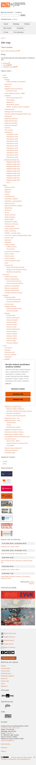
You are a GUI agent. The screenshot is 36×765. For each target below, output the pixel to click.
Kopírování (8, 240)
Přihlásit (14, 19)
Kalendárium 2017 (12, 152)
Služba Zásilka (9, 219)
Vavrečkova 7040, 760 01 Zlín (10, 728)
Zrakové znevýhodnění (12, 279)
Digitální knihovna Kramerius (14, 88)
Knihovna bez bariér (11, 276)
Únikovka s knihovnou (11, 224)
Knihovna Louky (12, 327)
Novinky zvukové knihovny (15, 283)
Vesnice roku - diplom (13, 441)
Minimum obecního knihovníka (16, 415)
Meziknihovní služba (11, 221)
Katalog (16, 24)
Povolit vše (18, 399)
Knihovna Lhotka (12, 324)
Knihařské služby (10, 452)
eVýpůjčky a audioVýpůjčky (13, 201)
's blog (5, 65)
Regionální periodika (11, 123)
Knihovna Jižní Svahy (13, 317)
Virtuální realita (9, 226)
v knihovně (9, 12)
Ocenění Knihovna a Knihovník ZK (17, 443)
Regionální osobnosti (11, 118)
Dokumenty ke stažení (14, 427)
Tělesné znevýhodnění (11, 288)
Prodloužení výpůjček (11, 198)
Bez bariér (7, 28)
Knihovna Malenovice (13, 329)
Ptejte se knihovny (10, 231)
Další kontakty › (6, 744)
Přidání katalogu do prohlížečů (16, 81)
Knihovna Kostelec (12, 320)
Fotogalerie (8, 357)
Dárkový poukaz (10, 203)
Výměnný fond (11, 422)
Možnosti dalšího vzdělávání (15, 409)
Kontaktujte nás (25, 759)
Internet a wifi (9, 237)
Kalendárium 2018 (12, 150)
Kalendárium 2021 (12, 143)
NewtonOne (10, 102)
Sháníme (7, 127)
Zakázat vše (18, 394)
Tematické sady (9, 109)
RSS (18, 759)
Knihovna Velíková (12, 343)
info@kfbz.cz (10, 733)
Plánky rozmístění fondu (14, 308)
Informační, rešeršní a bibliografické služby (18, 235)
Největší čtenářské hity (12, 159)
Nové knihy (8, 84)
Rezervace (8, 210)
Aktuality (7, 350)
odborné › (32, 583)
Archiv (9, 182)
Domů (3, 38)
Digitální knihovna (9, 637)
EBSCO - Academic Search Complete (18, 107)
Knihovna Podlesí (12, 333)
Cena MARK (10, 445)
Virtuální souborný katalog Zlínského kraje (18, 114)
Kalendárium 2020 (12, 145)
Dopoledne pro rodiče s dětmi (10, 546)
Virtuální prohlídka (12, 310)
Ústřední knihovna (10, 306)
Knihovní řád (9, 265)
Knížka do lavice (12, 246)
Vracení (7, 194)
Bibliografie (8, 116)
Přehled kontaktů (10, 297)
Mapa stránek (27, 757)
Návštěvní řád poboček (14, 272)
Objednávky (8, 208)
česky (4, 463)
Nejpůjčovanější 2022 (13, 166)
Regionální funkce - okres (12, 420)
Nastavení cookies (18, 388)
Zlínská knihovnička (10, 633)
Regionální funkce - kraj (12, 418)
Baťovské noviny (12, 91)
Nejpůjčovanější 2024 (13, 162)
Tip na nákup (9, 130)
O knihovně (8, 347)
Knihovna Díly (11, 315)
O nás (6, 32)
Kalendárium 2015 (12, 157)
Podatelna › (4, 747)
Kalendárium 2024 (12, 136)
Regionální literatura (11, 121)
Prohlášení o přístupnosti (8, 759)
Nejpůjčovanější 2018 (13, 175)
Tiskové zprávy (5, 668)
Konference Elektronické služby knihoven (19, 411)
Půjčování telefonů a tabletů (13, 205)
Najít (2, 12)
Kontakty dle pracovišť (14, 299)
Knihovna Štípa (11, 340)
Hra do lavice (11, 249)
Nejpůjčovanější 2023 (13, 164)
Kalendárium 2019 (12, 148)
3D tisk (7, 212)
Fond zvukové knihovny (14, 281)
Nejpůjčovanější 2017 (13, 178)
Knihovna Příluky (12, 338)
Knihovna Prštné (12, 336)
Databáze (8, 95)
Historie (7, 359)
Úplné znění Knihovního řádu (16, 267)
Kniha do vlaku (9, 256)
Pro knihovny (19, 32)
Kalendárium (9, 132)
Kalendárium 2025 (12, 134)
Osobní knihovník (10, 215)
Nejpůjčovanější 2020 (13, 171)
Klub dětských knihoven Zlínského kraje (17, 436)
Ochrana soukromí (17, 757)
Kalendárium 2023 (12, 139)
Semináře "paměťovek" (14, 413)
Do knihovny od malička (12, 251)
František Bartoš (9, 640)
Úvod (6, 24)
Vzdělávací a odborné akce (13, 406)
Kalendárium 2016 (12, 155)
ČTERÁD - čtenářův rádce (12, 233)
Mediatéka (8, 242)
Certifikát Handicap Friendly (13, 292)
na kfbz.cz (18, 12)
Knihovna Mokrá (12, 331)
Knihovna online (10, 187)
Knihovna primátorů (11, 125)
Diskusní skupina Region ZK (13, 448)
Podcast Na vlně (10, 352)
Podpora (3, 751)
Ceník (6, 263)
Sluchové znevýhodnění (12, 286)
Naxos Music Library (13, 104)
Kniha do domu (9, 253)
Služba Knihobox (10, 217)
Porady (9, 425)
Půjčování (8, 192)
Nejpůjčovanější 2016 (13, 180)
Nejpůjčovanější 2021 (13, 168)
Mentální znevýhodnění (12, 290)
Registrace (8, 189)
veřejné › (32, 582)
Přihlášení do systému (34, 757)
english (5, 461)
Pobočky (7, 313)
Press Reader (11, 100)
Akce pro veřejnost (10, 354)
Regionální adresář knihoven (13, 429)
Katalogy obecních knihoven (13, 111)
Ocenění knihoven (10, 439)
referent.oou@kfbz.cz (7, 740)
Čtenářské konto (10, 196)
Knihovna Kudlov (12, 322)
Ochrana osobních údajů (12, 260)
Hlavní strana (9, 51)
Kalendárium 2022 (12, 141)
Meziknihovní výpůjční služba (14, 434)
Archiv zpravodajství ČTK (14, 97)
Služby (27, 24)
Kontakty (20, 28)
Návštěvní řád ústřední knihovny (17, 269)
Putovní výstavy (10, 258)
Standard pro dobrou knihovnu (14, 432)
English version (8, 644)
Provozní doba (9, 304)
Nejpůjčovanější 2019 (13, 173)
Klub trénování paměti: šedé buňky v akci (14, 553)
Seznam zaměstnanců (13, 301)
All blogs (5, 63)
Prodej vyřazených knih (12, 228)
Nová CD (7, 86)
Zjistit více (8, 383)
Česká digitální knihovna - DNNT (15, 93)
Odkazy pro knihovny (11, 450)
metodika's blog (8, 67)
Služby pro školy (10, 244)
